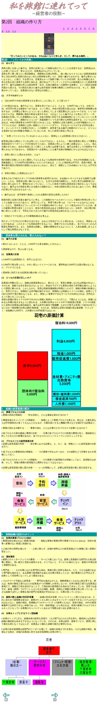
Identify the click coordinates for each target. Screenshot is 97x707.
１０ (8, 31)
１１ (14, 31)
